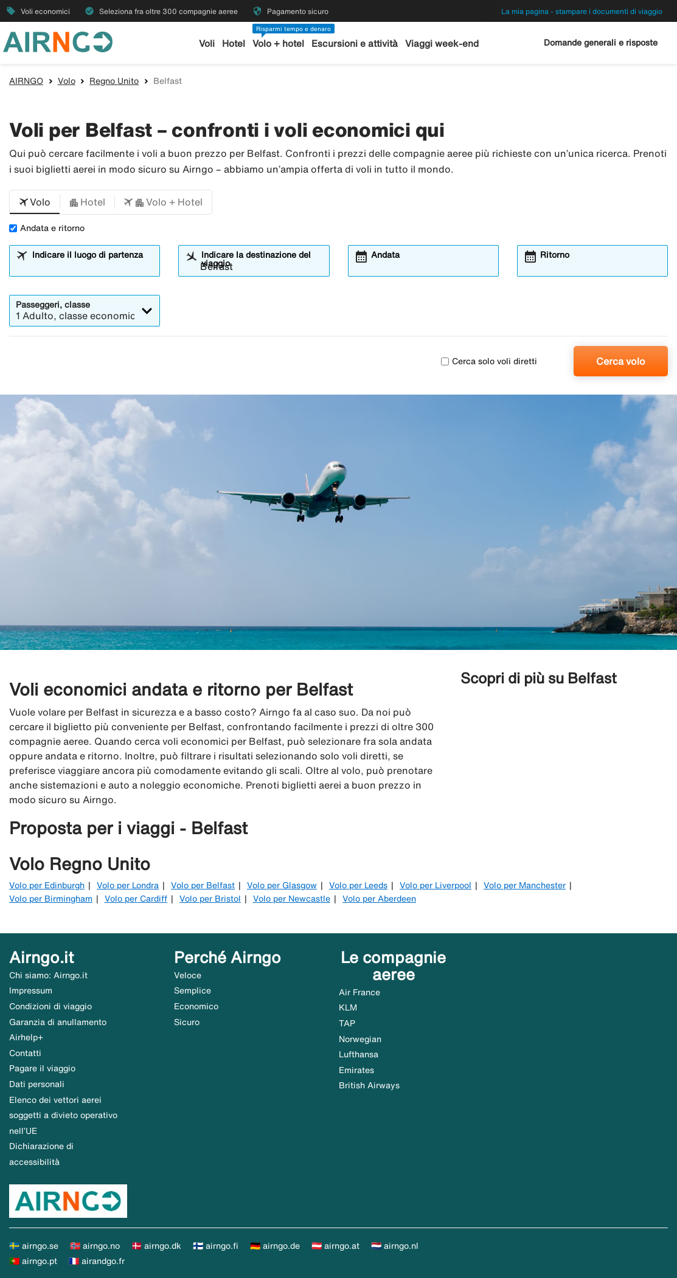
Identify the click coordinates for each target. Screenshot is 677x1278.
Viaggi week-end (441, 43)
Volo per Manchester (525, 885)
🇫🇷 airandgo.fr (97, 1261)
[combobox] (92, 266)
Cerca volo (620, 361)
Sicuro (187, 1022)
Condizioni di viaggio (50, 1006)
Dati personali (36, 1084)
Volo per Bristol (210, 898)
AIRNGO (26, 81)
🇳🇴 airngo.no (95, 1246)
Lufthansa (358, 1054)
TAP (347, 1023)
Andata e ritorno (47, 228)
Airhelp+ (26, 1037)
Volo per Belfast (203, 885)
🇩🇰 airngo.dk (156, 1246)
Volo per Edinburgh (47, 885)
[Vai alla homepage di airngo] (58, 41)
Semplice (192, 990)
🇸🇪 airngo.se (33, 1246)
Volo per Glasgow (282, 885)
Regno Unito (114, 81)
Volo (66, 81)
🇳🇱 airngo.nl (394, 1246)
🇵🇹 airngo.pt (33, 1261)
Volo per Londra (128, 885)
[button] (35, 202)
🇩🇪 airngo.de (275, 1246)
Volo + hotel (279, 43)
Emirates (356, 1070)
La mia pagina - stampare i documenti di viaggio (581, 11)
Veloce (187, 975)
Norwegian (360, 1039)
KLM (348, 1007)
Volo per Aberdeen (379, 898)
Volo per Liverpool (435, 885)
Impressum (30, 990)
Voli (207, 43)
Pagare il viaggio (42, 1068)
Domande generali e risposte (601, 42)
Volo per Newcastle (291, 898)
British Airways (369, 1085)
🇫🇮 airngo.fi (215, 1246)
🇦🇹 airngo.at (335, 1246)
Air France (359, 992)
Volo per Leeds (358, 885)
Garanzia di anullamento (57, 1022)
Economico (196, 1006)
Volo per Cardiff (136, 898)
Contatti (25, 1053)
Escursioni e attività (355, 43)
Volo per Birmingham (50, 898)
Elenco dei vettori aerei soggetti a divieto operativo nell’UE (63, 1115)
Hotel (234, 43)
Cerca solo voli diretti (489, 361)
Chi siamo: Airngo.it (48, 975)
